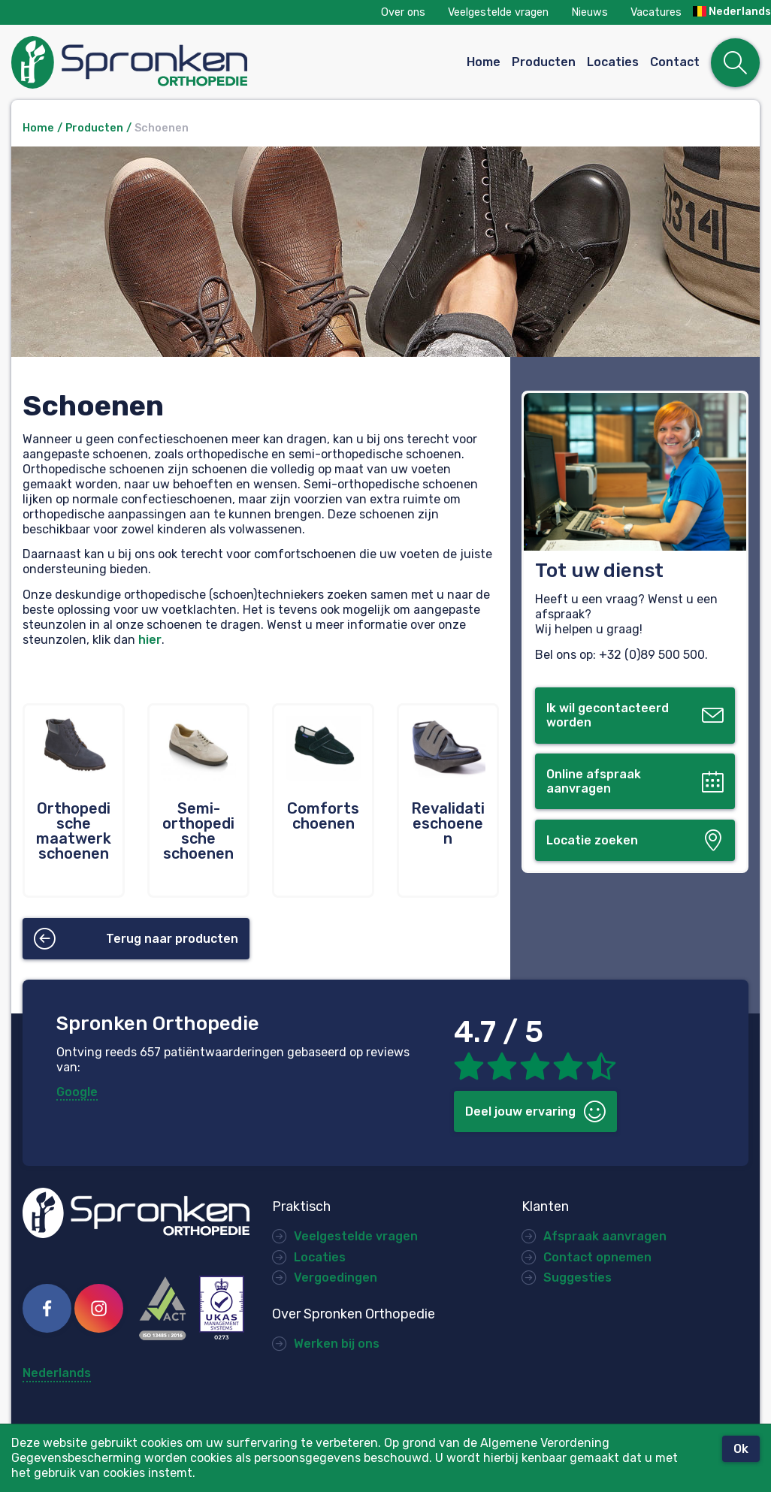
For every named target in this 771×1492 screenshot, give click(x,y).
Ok (740, 1449)
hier (150, 640)
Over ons (403, 12)
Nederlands (732, 12)
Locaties (613, 62)
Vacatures (656, 12)
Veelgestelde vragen (498, 12)
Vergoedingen (335, 1277)
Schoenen (162, 128)
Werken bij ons (336, 1343)
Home (483, 62)
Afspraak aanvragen (605, 1236)
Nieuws (589, 12)
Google (77, 1092)
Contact (675, 62)
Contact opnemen (597, 1257)
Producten (544, 62)
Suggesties (577, 1277)
